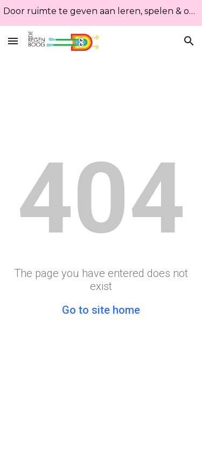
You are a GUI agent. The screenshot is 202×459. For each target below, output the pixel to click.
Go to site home (101, 309)
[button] (13, 41)
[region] (101, 13)
